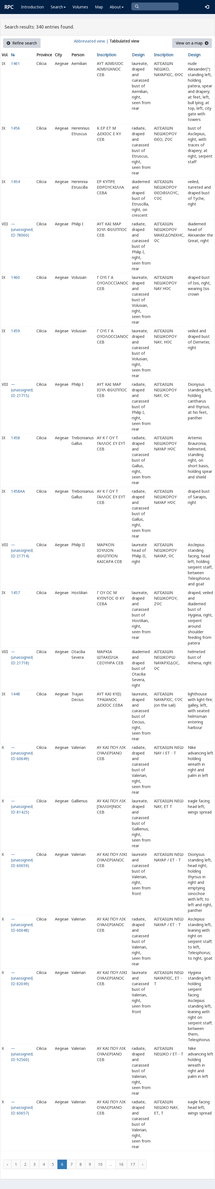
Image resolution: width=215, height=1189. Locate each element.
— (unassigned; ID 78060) (22, 229)
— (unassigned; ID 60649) (22, 753)
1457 (15, 592)
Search (58, 7)
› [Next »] (142, 1164)
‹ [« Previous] (7, 1164)
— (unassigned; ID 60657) (22, 1107)
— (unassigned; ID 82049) (22, 978)
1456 (15, 128)
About (117, 7)
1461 (15, 63)
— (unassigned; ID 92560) (22, 1054)
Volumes (80, 7)
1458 (15, 437)
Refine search (22, 43)
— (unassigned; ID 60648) (22, 924)
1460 (15, 277)
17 (132, 1164)
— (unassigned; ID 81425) (22, 806)
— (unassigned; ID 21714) (22, 550)
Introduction (32, 7)
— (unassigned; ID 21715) (22, 390)
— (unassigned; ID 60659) (22, 860)
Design (138, 54)
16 (121, 1164)
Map (99, 7)
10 (100, 1164)
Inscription (106, 54)
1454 (15, 181)
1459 (15, 330)
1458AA (18, 491)
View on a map (192, 43)
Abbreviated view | (91, 41)
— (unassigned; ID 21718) (22, 657)
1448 (15, 694)
